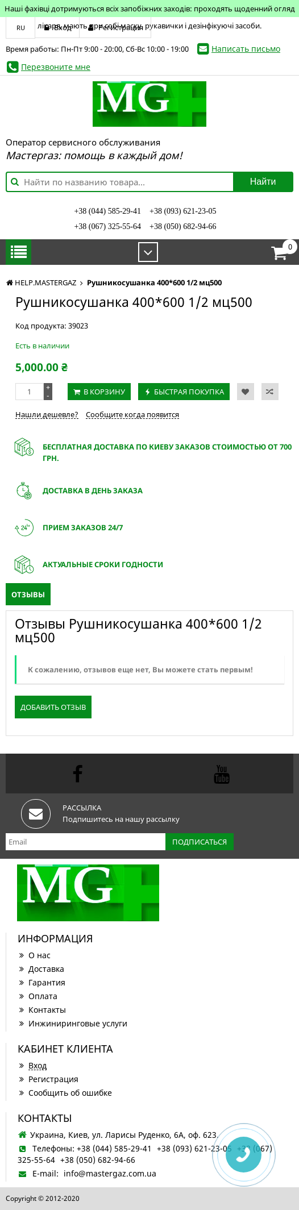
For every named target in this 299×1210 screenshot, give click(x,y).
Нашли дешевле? (46, 414)
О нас (34, 955)
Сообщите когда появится (132, 414)
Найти (263, 181)
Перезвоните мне (55, 66)
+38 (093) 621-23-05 (183, 211)
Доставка (41, 968)
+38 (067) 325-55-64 (107, 226)
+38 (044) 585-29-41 (107, 211)
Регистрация (48, 1079)
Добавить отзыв (53, 707)
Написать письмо (245, 48)
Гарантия (41, 982)
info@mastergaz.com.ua (110, 1173)
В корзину (104, 391)
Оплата (37, 996)
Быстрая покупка (189, 391)
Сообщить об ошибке (65, 1092)
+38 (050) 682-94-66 (183, 226)
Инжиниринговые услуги (72, 1023)
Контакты (42, 1009)
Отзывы (28, 594)
